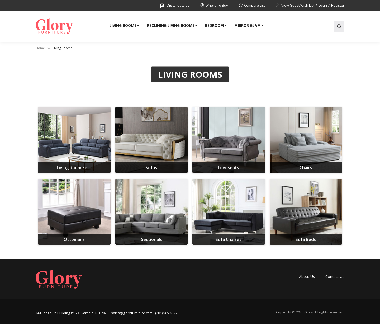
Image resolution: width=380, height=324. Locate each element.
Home (40, 48)
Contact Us (334, 276)
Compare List (254, 5)
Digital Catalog (174, 5)
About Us (307, 276)
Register (337, 5)
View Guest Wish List (297, 5)
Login (323, 5)
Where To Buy (217, 5)
